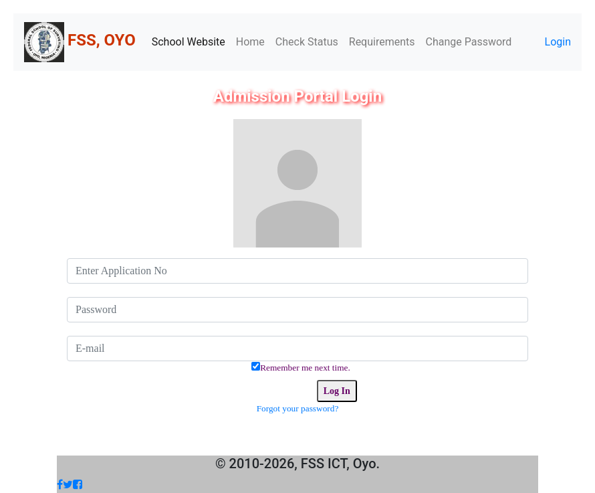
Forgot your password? (298, 408)
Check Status (306, 41)
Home (250, 41)
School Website (188, 41)
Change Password (469, 41)
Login (558, 41)
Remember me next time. (305, 368)
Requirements (382, 41)
